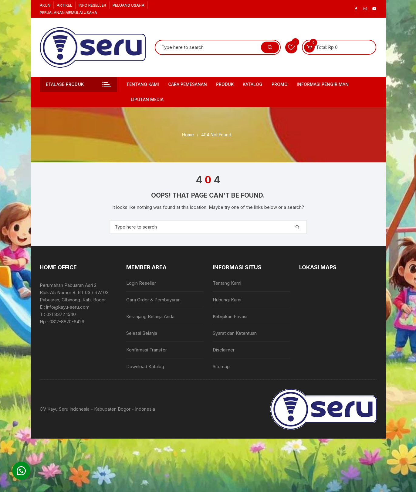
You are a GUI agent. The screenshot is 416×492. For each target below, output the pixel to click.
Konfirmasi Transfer (146, 350)
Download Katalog (145, 366)
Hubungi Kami (227, 300)
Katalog (252, 84)
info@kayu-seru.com (68, 307)
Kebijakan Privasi (230, 316)
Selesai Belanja (141, 333)
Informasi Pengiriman (323, 84)
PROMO (280, 84)
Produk (225, 84)
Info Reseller (92, 5)
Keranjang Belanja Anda (150, 316)
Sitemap (221, 366)
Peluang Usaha (128, 5)
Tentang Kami (142, 84)
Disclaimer (224, 350)
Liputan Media (147, 99)
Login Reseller (141, 283)
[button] (21, 471)
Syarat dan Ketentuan (235, 333)
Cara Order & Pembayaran (153, 300)
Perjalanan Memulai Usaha (68, 12)
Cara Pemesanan (187, 84)
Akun (45, 5)
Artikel (64, 5)
